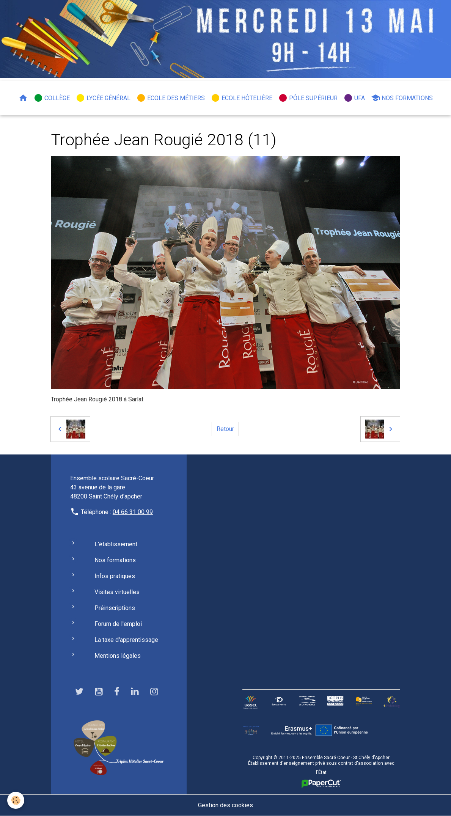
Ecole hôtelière (241, 97)
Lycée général (103, 97)
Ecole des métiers (171, 97)
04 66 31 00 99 (133, 512)
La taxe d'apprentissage (126, 639)
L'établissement (115, 544)
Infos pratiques (114, 576)
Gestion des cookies (225, 805)
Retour (225, 428)
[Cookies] (16, 800)
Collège (52, 97)
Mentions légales (117, 655)
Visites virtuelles (117, 592)
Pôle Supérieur (308, 97)
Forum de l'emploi (118, 623)
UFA (354, 97)
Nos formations (402, 97)
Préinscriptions (114, 608)
